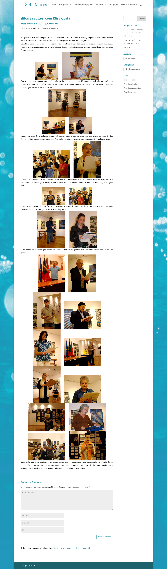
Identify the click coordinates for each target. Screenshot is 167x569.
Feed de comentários (132, 88)
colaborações (101, 5)
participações (113, 5)
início (54, 5)
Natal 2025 (128, 47)
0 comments (53, 28)
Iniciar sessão (129, 80)
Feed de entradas (130, 84)
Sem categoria (42, 28)
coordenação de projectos (83, 5)
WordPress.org (130, 92)
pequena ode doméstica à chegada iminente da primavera (134, 33)
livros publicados (65, 5)
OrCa (25, 28)
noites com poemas (128, 5)
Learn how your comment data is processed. (71, 548)
